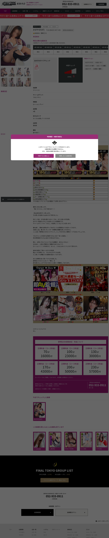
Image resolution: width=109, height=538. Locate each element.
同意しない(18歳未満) (65, 156)
